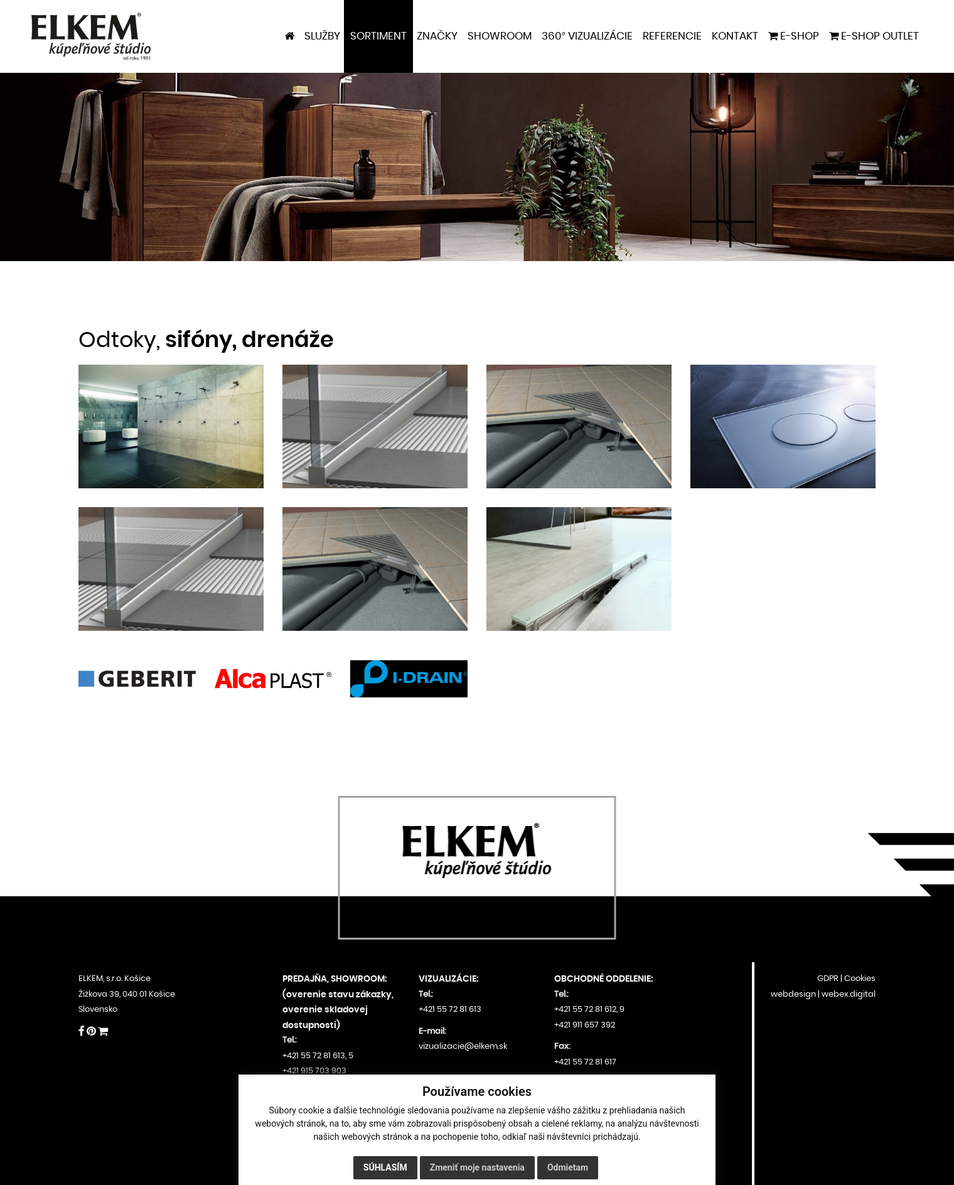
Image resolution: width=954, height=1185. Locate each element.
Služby (322, 36)
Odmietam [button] (567, 1167)
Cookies (860, 979)
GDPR (828, 979)
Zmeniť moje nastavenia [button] (477, 1167)
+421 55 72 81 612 (585, 1009)
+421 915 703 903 (314, 1071)
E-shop (793, 36)
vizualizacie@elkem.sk (463, 1047)
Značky (437, 36)
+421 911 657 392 (584, 1025)
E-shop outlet (874, 36)
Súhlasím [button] (385, 1167)
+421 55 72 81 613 (313, 1056)
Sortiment (378, 36)
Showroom (500, 36)
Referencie (672, 36)
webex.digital (849, 994)
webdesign (793, 994)
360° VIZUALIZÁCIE (587, 36)
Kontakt (735, 36)
